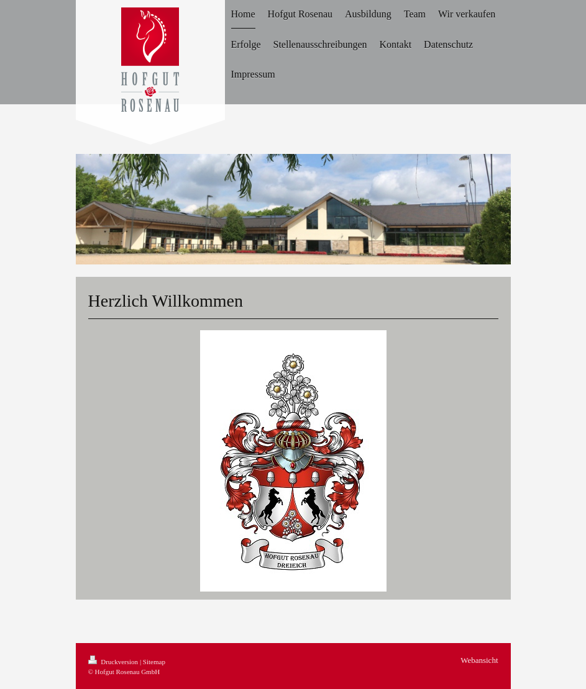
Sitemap (154, 661)
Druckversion (114, 661)
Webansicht (479, 660)
